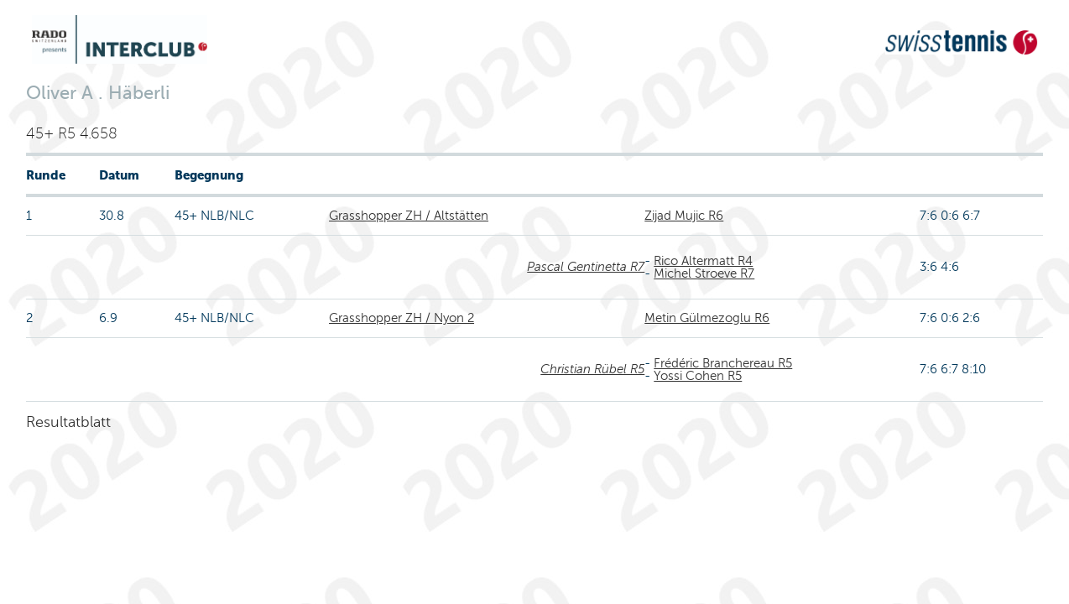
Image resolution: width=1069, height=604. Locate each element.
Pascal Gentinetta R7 (585, 266)
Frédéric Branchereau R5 (723, 363)
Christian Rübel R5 (592, 369)
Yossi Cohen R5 (698, 376)
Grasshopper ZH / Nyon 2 (401, 318)
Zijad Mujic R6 (683, 215)
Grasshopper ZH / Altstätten (408, 215)
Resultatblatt (68, 422)
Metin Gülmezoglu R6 (706, 318)
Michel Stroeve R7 (704, 273)
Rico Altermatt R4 (703, 261)
